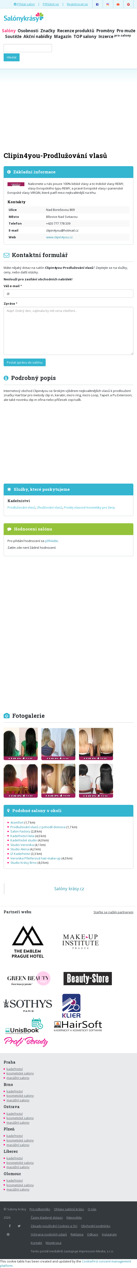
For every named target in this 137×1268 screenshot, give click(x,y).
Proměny (105, 30)
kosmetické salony (20, 1073)
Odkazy (92, 1234)
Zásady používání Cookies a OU (54, 1226)
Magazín (63, 36)
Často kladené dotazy (47, 1217)
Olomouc (12, 1173)
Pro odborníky (39, 1209)
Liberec (11, 1151)
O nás (92, 1209)
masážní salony (18, 1078)
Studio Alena (19, 849)
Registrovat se (77, 4)
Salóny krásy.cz (69, 888)
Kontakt (36, 1243)
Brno (8, 1084)
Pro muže (125, 30)
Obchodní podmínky (95, 1226)
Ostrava (12, 1106)
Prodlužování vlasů (21, 507)
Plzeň (9, 1129)
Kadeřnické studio (23, 840)
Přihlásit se (51, 4)
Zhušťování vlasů (49, 507)
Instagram (109, 1234)
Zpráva (9, 303)
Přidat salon (24, 4)
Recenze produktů (75, 30)
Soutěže (13, 36)
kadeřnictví (15, 1069)
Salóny (9, 30)
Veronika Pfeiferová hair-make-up (35, 858)
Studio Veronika (22, 845)
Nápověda (74, 1217)
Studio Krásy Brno (23, 862)
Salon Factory (20, 831)
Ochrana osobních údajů (49, 1234)
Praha (9, 1062)
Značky (47, 30)
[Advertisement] (68, 110)
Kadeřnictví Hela (22, 836)
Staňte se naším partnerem (113, 912)
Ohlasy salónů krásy (69, 1209)
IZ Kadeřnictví (20, 854)
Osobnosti (28, 30)
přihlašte (51, 541)
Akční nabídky (37, 36)
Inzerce (114, 36)
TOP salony (84, 36)
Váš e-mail (12, 286)
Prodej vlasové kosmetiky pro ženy (89, 507)
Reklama (77, 1234)
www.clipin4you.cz (59, 237)
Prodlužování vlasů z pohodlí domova (37, 827)
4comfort (16, 822)
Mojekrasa (53, 1243)
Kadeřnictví (18, 500)
